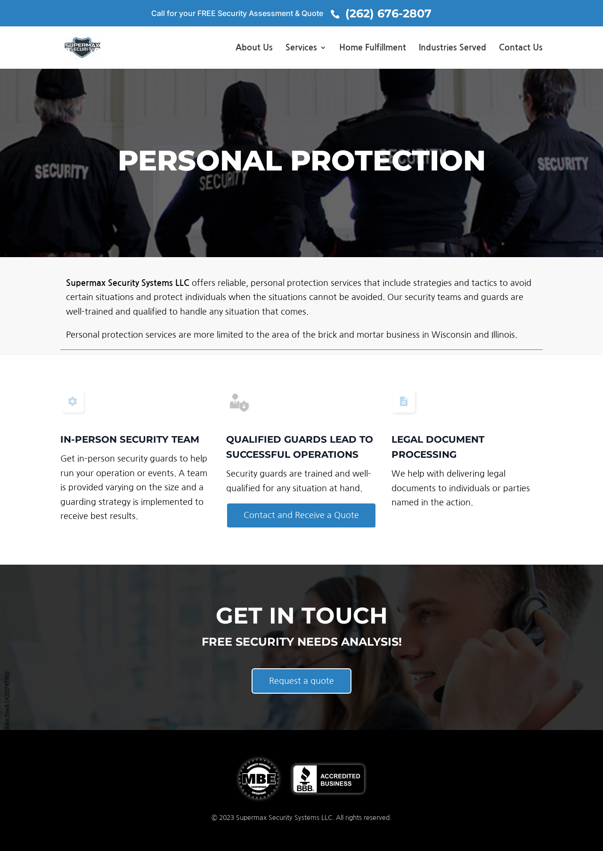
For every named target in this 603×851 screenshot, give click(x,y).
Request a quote (301, 681)
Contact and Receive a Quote (301, 515)
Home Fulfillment (372, 48)
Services (301, 48)
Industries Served (452, 48)
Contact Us (521, 48)
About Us (254, 48)
